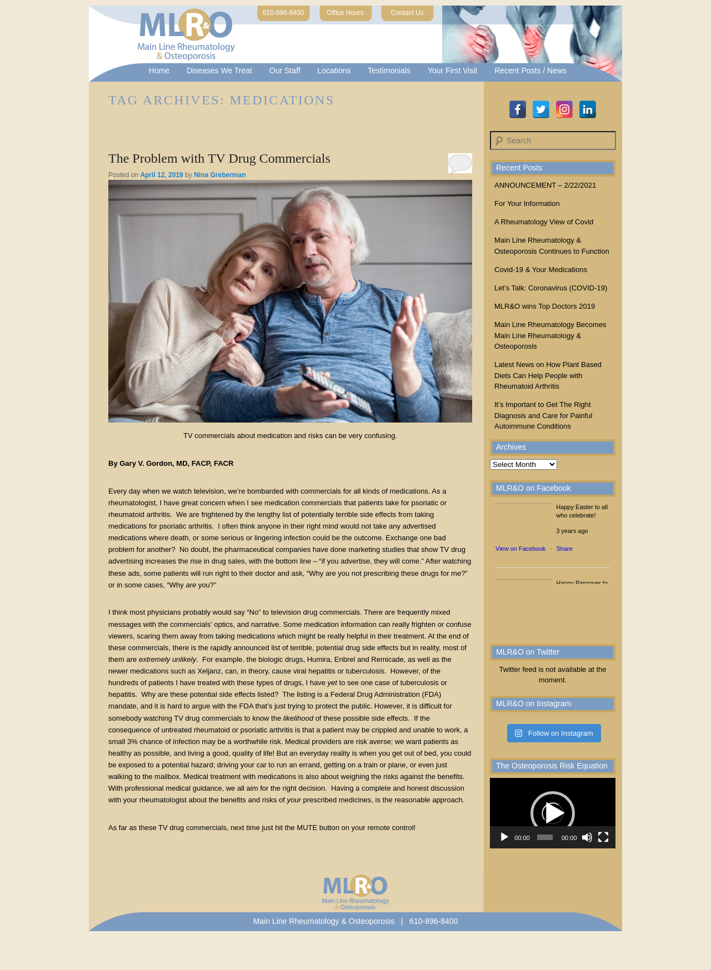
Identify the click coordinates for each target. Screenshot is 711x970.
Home (159, 70)
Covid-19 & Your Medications (540, 269)
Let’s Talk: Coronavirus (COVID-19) (550, 288)
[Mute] (587, 837)
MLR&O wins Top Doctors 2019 (544, 306)
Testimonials (389, 70)
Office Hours (345, 13)
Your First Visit (452, 70)
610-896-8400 (283, 13)
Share (565, 548)
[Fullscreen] (603, 837)
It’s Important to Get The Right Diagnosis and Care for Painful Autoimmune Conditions (543, 415)
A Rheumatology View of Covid (543, 222)
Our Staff (285, 70)
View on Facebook (520, 548)
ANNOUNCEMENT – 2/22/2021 (545, 185)
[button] (552, 813)
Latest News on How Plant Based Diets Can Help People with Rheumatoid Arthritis (548, 375)
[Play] (504, 837)
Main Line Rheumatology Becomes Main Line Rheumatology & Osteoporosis (550, 335)
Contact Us (407, 13)
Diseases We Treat (219, 70)
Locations (334, 70)
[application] (552, 813)
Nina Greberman (220, 175)
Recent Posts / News (530, 70)
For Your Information (527, 203)
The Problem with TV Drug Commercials (219, 158)
